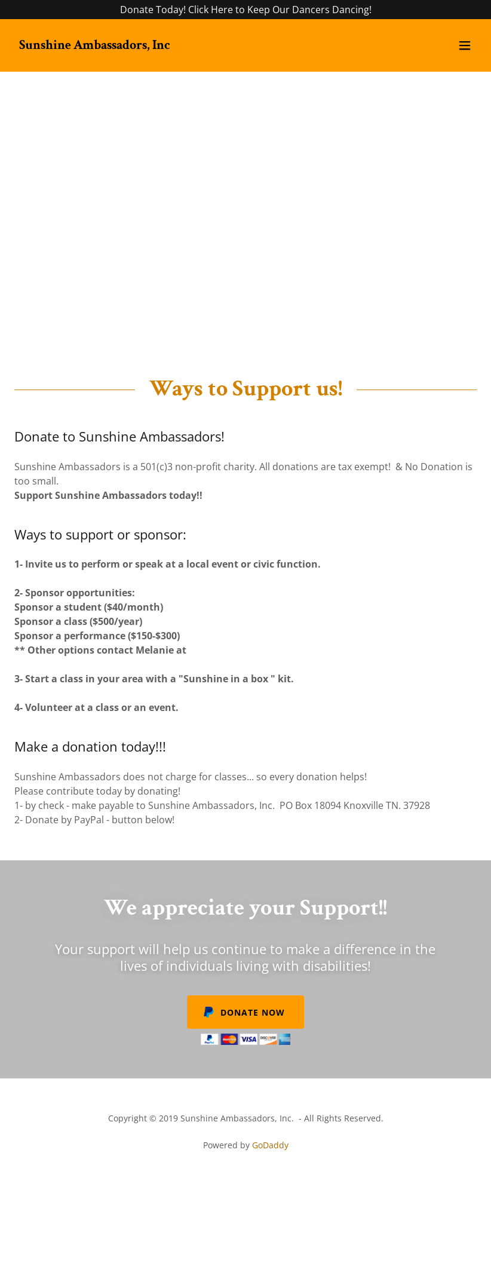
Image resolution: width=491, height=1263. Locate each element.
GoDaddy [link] (270, 1145)
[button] (465, 45)
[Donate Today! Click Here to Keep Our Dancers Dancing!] (245, 9)
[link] (94, 45)
